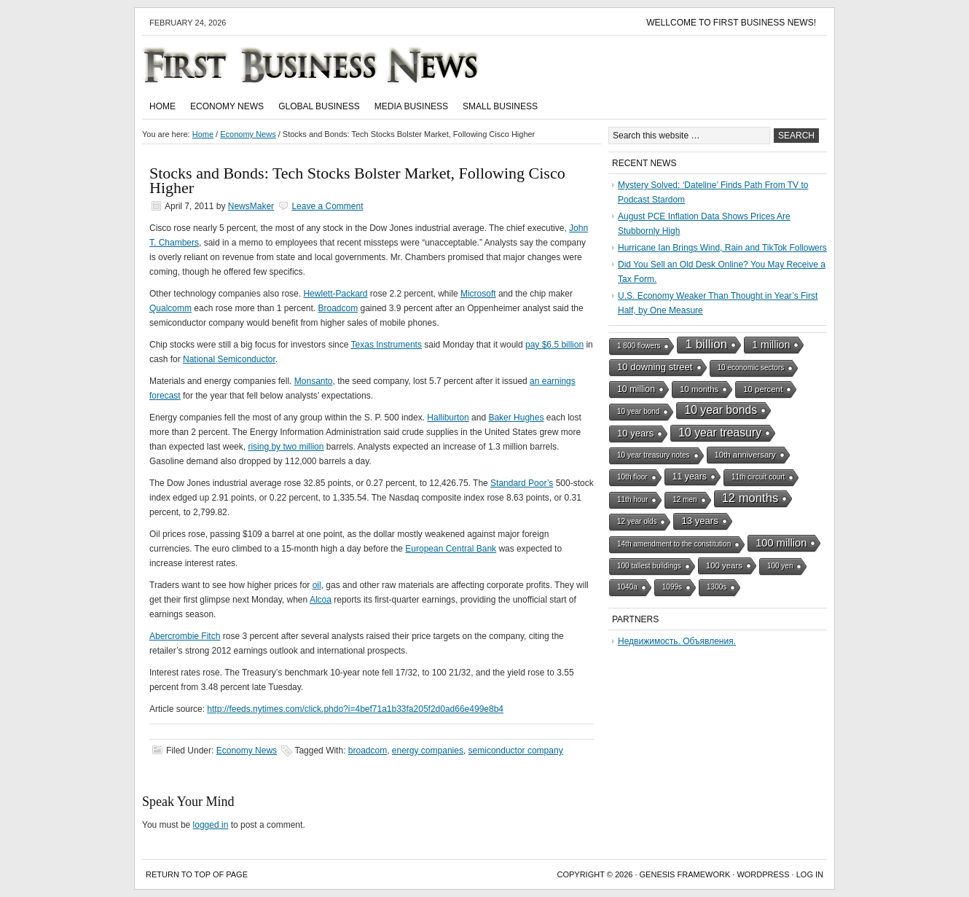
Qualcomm (170, 308)
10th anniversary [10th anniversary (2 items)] (745, 454)
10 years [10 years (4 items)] (635, 433)
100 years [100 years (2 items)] (724, 565)
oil (317, 585)
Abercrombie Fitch (184, 636)
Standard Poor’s (521, 483)
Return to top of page (197, 874)
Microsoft (478, 294)
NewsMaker (251, 206)
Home (162, 106)
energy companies (427, 750)
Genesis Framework (685, 874)
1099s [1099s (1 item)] (672, 587)
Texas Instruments (386, 345)
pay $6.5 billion (554, 345)
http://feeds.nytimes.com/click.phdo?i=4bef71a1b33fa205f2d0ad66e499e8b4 (355, 709)
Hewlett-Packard (335, 294)
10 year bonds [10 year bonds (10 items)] (720, 410)
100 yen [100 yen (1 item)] (780, 566)
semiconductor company (515, 750)
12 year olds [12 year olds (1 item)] (636, 521)
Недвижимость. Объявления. (677, 641)
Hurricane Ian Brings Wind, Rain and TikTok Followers (722, 248)
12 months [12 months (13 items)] (750, 498)
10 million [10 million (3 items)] (636, 389)
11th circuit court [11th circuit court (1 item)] (758, 477)
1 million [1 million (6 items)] (771, 344)
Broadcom (338, 308)
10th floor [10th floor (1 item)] (632, 477)
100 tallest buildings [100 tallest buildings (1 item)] (649, 566)
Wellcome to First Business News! (731, 22)
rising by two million (285, 447)
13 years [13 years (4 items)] (699, 520)
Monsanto (313, 381)
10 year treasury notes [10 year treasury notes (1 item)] (653, 455)
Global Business (319, 106)
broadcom (367, 750)
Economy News (227, 106)
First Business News (331, 65)
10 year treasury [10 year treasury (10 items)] (719, 432)
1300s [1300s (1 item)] (716, 587)
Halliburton (447, 417)
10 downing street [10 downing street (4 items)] (655, 366)
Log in (809, 874)
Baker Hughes (516, 417)
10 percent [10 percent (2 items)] (762, 389)
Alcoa (321, 600)
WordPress (763, 874)
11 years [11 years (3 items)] (689, 476)
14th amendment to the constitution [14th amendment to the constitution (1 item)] (674, 544)
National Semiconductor (229, 359)
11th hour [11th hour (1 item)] (632, 499)
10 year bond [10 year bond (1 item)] (638, 411)
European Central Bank (450, 549)
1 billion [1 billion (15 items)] (706, 344)
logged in (211, 825)
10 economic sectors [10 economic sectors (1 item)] (751, 368)
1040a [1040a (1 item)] (627, 587)
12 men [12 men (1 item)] (684, 499)
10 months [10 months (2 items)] (699, 389)
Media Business (411, 106)
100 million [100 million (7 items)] (781, 543)
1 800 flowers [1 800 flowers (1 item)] (638, 346)
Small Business (500, 106)
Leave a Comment (327, 206)
